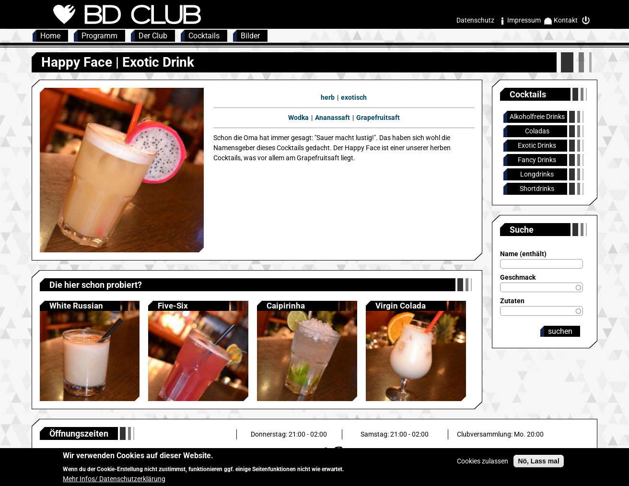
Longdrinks (537, 174)
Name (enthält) (523, 254)
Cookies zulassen (482, 465)
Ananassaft (332, 117)
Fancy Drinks (537, 160)
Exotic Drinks (537, 145)
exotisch (354, 97)
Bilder (250, 35)
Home (50, 35)
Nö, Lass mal (538, 465)
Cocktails (204, 35)
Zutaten (512, 301)
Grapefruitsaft (378, 117)
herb (328, 97)
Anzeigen (90, 351)
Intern (588, 20)
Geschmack (518, 277)
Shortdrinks (537, 188)
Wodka (298, 117)
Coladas (537, 131)
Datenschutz (475, 20)
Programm (99, 35)
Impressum (524, 20)
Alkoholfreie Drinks (537, 116)
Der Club (153, 35)
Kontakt (566, 20)
